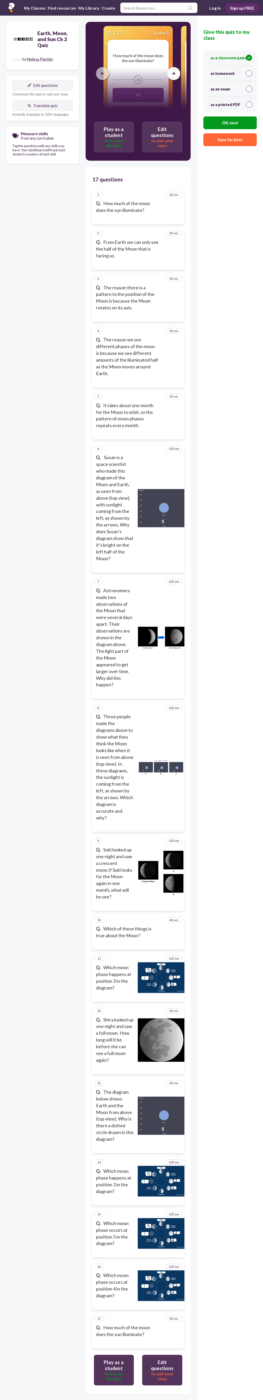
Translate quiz (42, 105)
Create (108, 7)
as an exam (231, 89)
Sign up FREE (242, 7)
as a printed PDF (231, 104)
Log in (215, 7)
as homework (231, 73)
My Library (89, 7)
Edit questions (42, 85)
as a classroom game (231, 58)
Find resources (62, 7)
